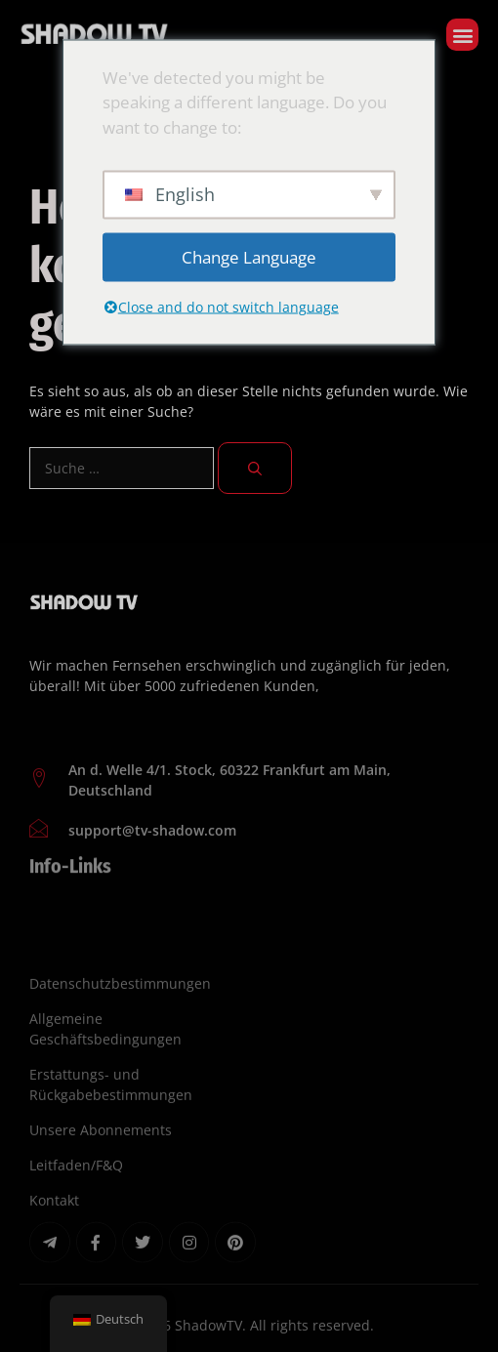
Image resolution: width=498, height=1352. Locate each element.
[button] (462, 35)
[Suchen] (255, 468)
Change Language (249, 257)
